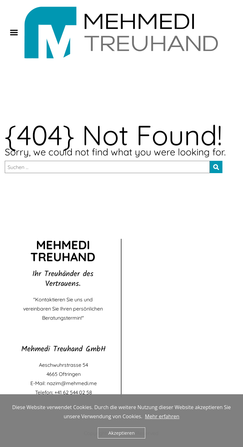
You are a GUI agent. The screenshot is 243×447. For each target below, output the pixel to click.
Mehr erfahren (162, 416)
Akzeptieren (121, 433)
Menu (16, 32)
